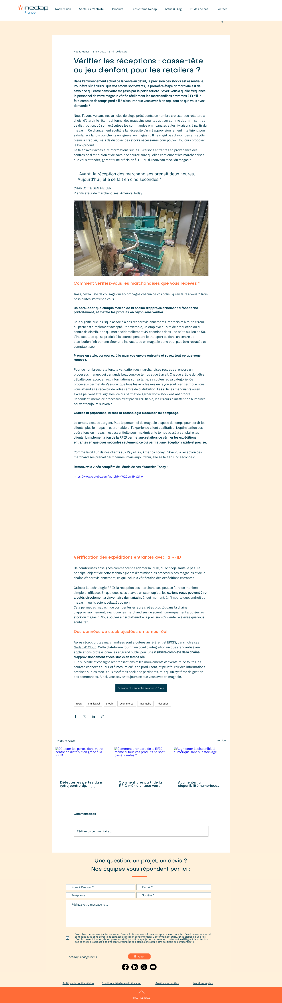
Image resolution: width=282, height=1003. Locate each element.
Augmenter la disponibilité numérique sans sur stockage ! (197, 784)
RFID (79, 703)
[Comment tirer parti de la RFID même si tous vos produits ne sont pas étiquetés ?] (141, 762)
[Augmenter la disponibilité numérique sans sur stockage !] (200, 762)
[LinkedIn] (134, 967)
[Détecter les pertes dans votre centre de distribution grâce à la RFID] (82, 762)
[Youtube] (153, 967)
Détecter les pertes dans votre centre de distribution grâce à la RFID (81, 784)
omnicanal (94, 703)
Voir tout (222, 740)
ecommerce (126, 703)
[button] (91, 9)
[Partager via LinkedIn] (93, 716)
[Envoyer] (139, 956)
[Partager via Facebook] (75, 716)
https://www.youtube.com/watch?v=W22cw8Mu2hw (108, 476)
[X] (144, 967)
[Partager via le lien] (102, 716)
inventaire (145, 703)
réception (163, 703)
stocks (110, 703)
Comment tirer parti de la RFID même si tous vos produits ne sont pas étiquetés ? (140, 784)
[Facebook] (125, 967)
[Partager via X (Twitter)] (84, 716)
